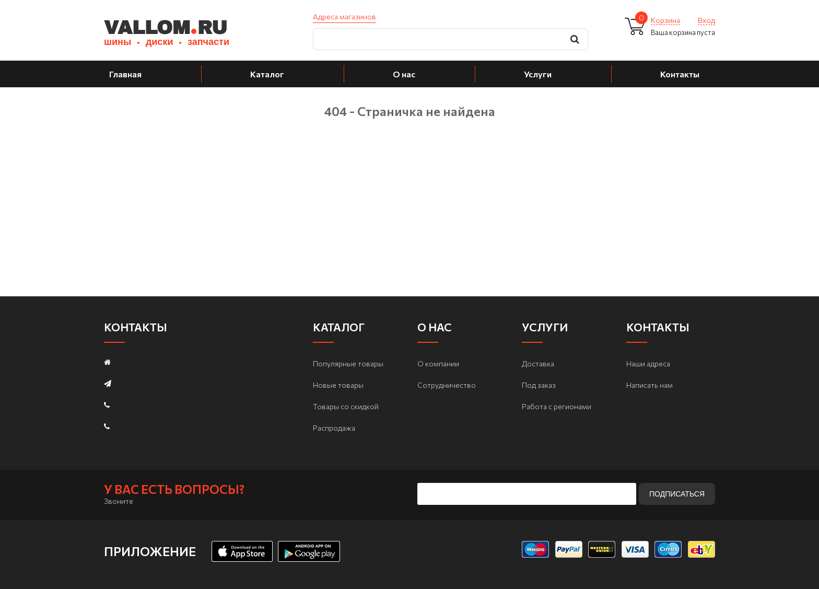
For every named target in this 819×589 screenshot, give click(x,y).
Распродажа (334, 427)
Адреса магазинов (344, 16)
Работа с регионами (556, 406)
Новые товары (338, 384)
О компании (438, 363)
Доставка (538, 363)
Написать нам (649, 384)
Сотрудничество (446, 384)
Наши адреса (648, 363)
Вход (706, 20)
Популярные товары (348, 363)
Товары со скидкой (346, 406)
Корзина (665, 20)
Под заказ (539, 384)
